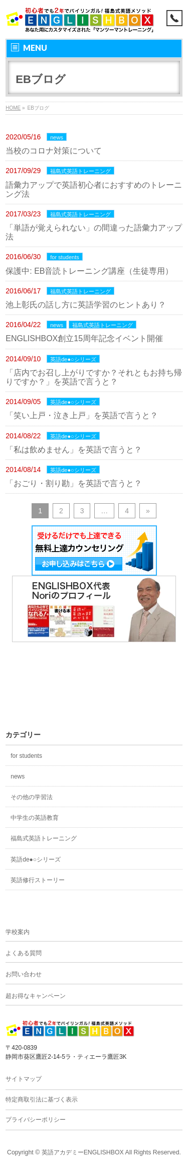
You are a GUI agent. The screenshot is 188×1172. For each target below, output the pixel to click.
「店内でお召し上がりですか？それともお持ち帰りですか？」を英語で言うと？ (94, 377)
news (56, 137)
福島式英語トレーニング (80, 171)
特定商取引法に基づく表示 (42, 1099)
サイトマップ (24, 1078)
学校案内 (18, 931)
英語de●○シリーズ (73, 359)
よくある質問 (24, 953)
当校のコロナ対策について (54, 150)
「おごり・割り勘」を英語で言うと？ (74, 483)
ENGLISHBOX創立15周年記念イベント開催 (84, 338)
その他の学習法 (32, 797)
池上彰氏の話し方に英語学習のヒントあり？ (86, 304)
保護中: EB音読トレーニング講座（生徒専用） (89, 271)
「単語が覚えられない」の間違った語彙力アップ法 (94, 232)
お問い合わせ (24, 974)
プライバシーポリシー (36, 1119)
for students (64, 257)
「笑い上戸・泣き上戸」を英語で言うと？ (82, 415)
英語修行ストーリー (38, 880)
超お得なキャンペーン (36, 995)
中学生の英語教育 (35, 817)
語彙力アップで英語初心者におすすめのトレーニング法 (94, 189)
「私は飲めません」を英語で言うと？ (74, 449)
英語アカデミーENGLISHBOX (83, 1152)
